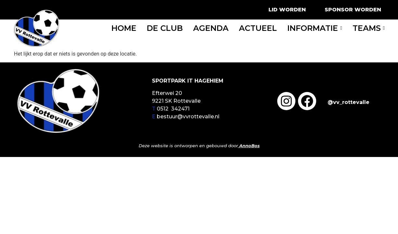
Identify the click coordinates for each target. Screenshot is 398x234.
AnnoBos (249, 145)
